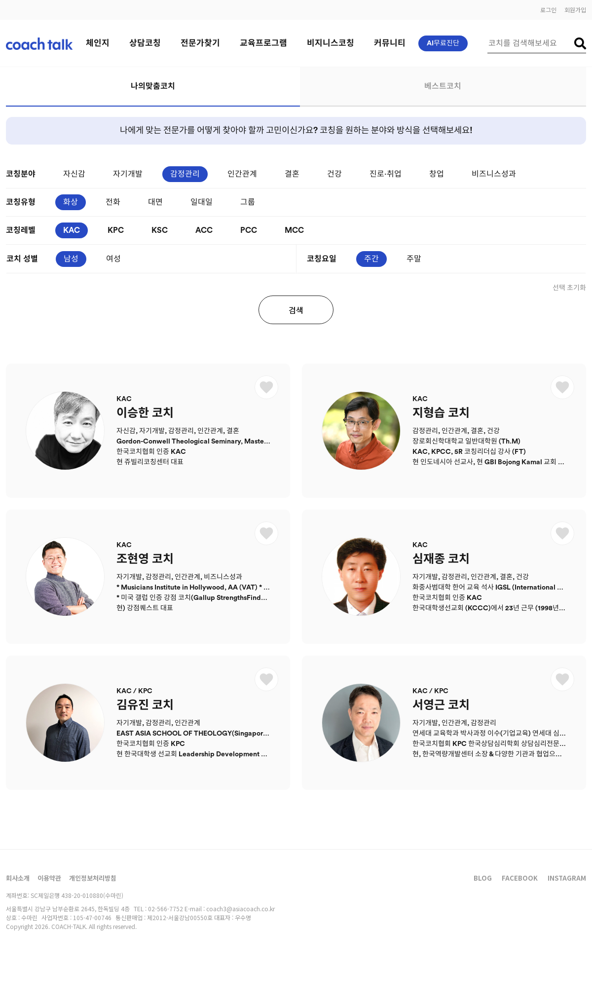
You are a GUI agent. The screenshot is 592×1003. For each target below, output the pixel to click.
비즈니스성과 (494, 174)
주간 (371, 259)
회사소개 (18, 878)
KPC (116, 230)
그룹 (247, 202)
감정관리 (185, 174)
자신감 (74, 174)
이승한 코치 (145, 413)
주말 (414, 259)
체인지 (98, 43)
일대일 (201, 202)
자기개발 (128, 174)
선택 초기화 (569, 288)
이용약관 (49, 878)
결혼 (292, 174)
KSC (159, 230)
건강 (334, 174)
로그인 (548, 9)
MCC (294, 230)
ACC (204, 230)
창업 (436, 174)
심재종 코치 (441, 559)
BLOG (483, 878)
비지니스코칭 (330, 43)
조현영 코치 (145, 559)
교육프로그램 (263, 43)
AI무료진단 (443, 43)
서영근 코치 (441, 705)
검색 (296, 310)
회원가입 (575, 9)
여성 (113, 259)
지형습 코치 (441, 413)
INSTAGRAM (567, 878)
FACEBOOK (520, 878)
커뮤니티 (390, 43)
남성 (71, 259)
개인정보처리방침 (92, 878)
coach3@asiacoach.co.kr (240, 908)
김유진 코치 (145, 705)
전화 (113, 202)
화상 (70, 202)
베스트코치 (442, 86)
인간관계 (242, 174)
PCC (248, 230)
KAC (71, 230)
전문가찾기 (200, 43)
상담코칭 (145, 43)
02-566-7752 (165, 908)
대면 (155, 202)
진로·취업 (386, 174)
